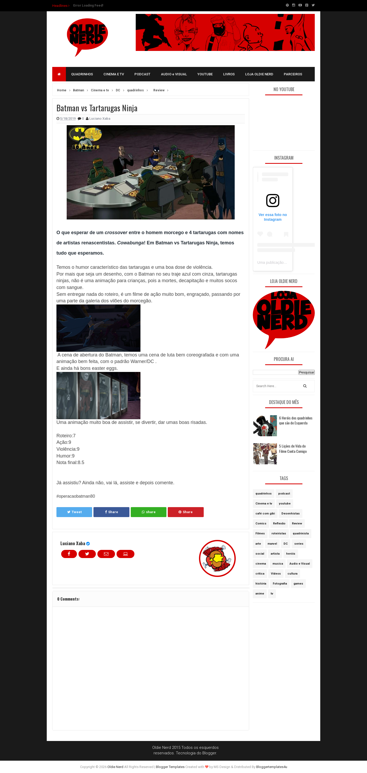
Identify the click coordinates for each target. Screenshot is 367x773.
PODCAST (142, 74)
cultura (292, 573)
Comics (260, 523)
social (259, 553)
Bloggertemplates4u (271, 767)
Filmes (260, 533)
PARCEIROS (293, 74)
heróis (290, 553)
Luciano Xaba (72, 543)
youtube (285, 503)
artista (275, 553)
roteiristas (278, 533)
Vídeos (276, 573)
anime (259, 593)
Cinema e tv (263, 503)
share (149, 512)
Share (111, 512)
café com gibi (265, 513)
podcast (284, 493)
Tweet (74, 512)
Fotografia (280, 583)
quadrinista (301, 533)
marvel (272, 543)
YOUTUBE (205, 74)
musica (277, 563)
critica (259, 573)
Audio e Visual (300, 563)
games (298, 583)
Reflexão (279, 523)
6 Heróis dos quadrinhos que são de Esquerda (295, 420)
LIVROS (229, 74)
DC (286, 543)
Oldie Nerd (115, 767)
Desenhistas (290, 513)
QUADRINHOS (82, 74)
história (260, 583)
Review (297, 523)
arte (258, 543)
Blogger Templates (170, 767)
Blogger (209, 753)
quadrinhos (263, 493)
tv (272, 593)
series (298, 543)
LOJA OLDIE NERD (259, 74)
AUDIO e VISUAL (174, 74)
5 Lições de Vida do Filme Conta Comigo (293, 448)
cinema (260, 563)
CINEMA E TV (113, 74)
